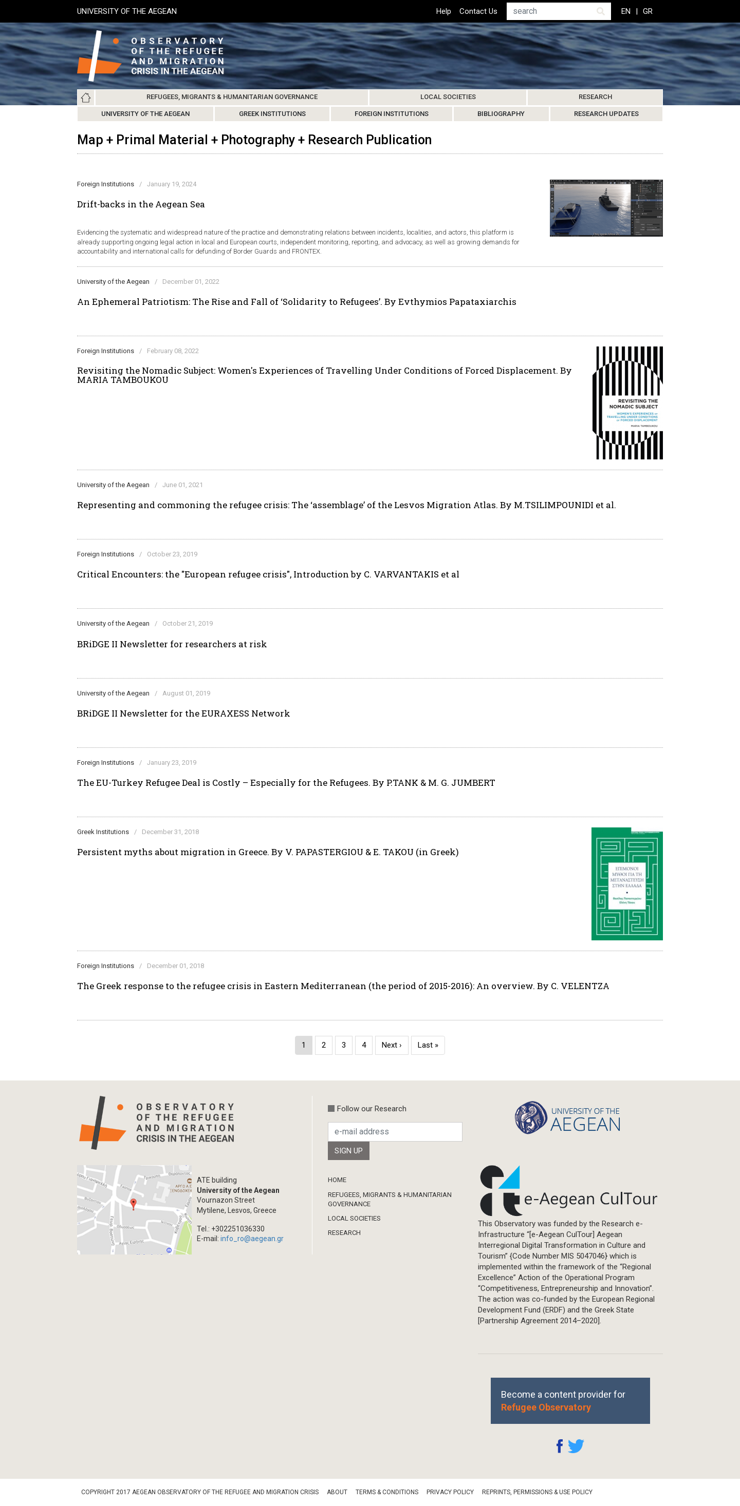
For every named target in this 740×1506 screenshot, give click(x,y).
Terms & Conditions (387, 1492)
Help (443, 11)
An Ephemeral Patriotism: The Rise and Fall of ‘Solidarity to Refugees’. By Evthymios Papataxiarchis (296, 301)
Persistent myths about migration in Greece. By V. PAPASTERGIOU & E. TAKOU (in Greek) (268, 852)
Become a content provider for (563, 1401)
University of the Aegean (145, 114)
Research (595, 97)
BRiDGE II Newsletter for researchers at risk (172, 644)
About (337, 1492)
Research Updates (606, 114)
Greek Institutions (272, 114)
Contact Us (478, 11)
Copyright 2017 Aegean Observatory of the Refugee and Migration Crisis (200, 1492)
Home (86, 97)
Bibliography (501, 114)
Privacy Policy (450, 1492)
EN (626, 11)
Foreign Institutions (392, 114)
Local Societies (448, 97)
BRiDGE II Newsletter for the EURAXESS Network (183, 713)
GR (648, 11)
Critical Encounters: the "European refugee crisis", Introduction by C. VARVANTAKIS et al (268, 574)
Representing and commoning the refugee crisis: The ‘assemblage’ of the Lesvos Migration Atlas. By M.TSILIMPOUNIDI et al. (346, 505)
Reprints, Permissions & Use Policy (537, 1492)
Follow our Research (371, 1108)
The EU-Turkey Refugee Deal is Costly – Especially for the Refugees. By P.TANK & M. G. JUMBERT (286, 782)
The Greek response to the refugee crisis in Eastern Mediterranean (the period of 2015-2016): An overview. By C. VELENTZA (343, 986)
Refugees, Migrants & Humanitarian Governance (232, 97)
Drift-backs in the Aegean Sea (141, 204)
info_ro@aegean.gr (252, 1238)
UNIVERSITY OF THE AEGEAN (127, 11)
